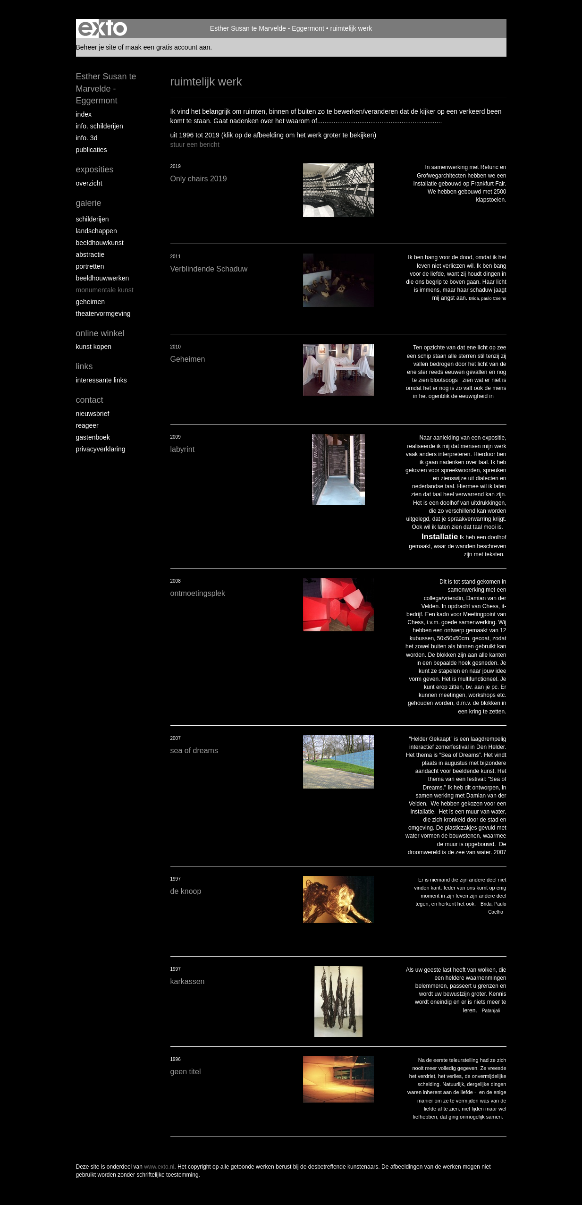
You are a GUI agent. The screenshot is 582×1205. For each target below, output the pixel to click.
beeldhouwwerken (102, 278)
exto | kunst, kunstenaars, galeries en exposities (102, 28)
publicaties (91, 149)
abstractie (90, 254)
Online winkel (100, 333)
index (84, 114)
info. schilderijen (99, 126)
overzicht (89, 183)
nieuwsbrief (93, 413)
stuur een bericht (194, 144)
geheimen (90, 301)
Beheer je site (96, 47)
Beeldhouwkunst (100, 242)
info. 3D (87, 138)
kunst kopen (94, 346)
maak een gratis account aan (168, 47)
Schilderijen (92, 219)
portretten (90, 266)
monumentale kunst (105, 290)
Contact (89, 400)
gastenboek (93, 437)
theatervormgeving (103, 313)
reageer (87, 425)
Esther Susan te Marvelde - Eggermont (267, 28)
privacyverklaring (101, 449)
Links (84, 366)
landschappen (96, 231)
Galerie (88, 203)
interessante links (101, 380)
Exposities (95, 169)
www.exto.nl (159, 1166)
